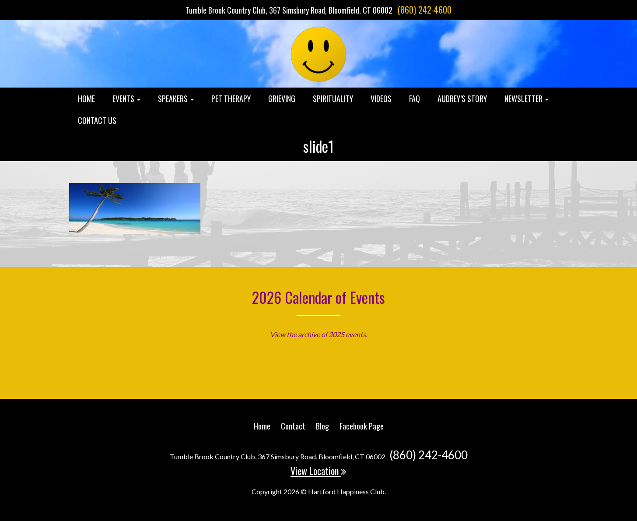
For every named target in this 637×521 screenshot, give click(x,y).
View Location (318, 471)
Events (126, 98)
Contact (293, 426)
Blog (322, 426)
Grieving (281, 98)
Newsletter (526, 98)
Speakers (176, 98)
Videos (381, 98)
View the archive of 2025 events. (318, 334)
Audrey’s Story (462, 98)
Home (86, 98)
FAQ (414, 98)
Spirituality (333, 98)
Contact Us (97, 120)
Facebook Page (362, 426)
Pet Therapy (231, 98)
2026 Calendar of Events (318, 297)
